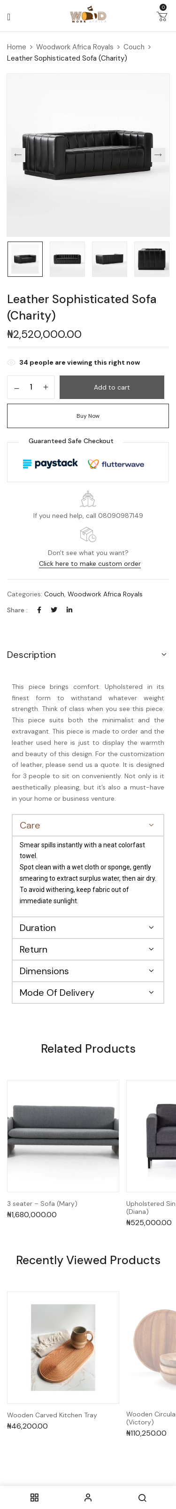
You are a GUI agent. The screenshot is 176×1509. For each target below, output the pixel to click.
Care (30, 825)
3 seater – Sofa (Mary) (42, 1204)
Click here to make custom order (90, 563)
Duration (38, 927)
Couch (134, 47)
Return (33, 949)
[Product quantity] (31, 387)
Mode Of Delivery (57, 992)
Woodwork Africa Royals (75, 47)
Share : (17, 610)
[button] (162, 18)
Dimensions (44, 971)
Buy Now (88, 416)
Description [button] (31, 655)
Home (16, 47)
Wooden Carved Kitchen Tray (52, 1415)
